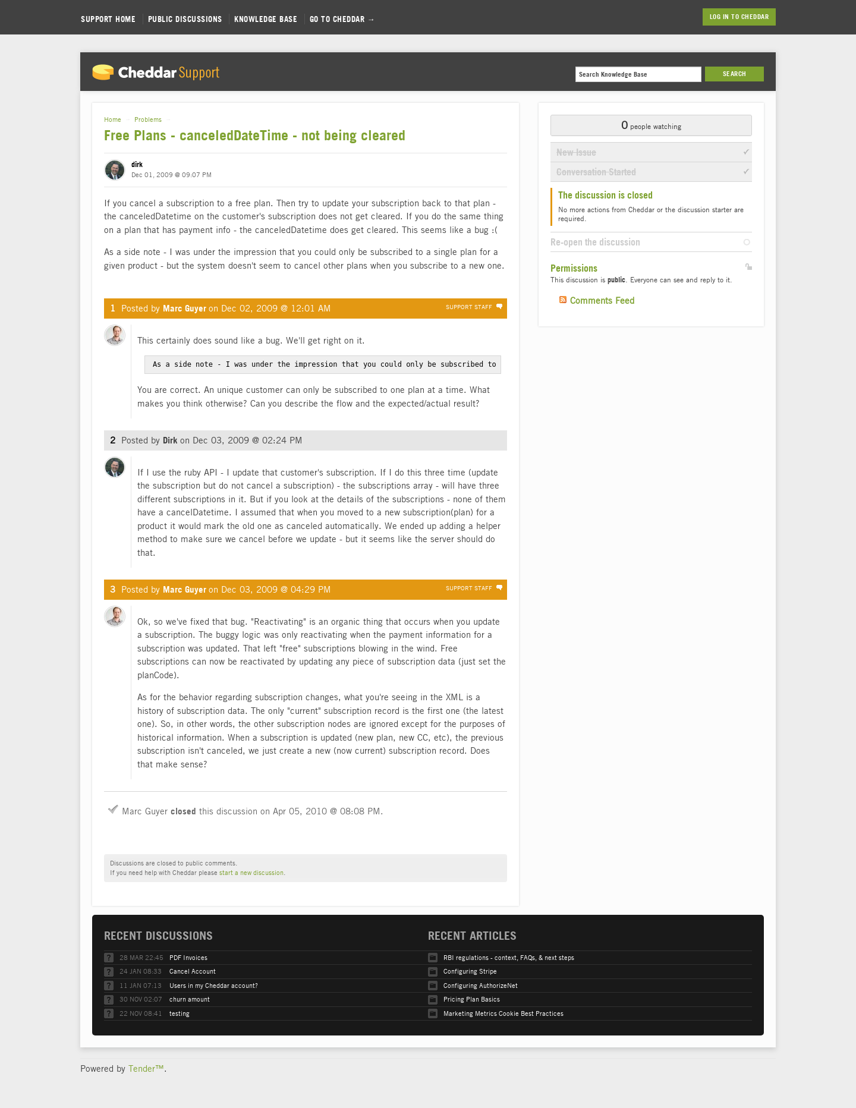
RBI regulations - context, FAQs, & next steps (508, 956)
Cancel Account (192, 970)
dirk (137, 164)
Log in (719, 16)
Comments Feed (602, 300)
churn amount (189, 998)
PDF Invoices (188, 956)
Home (112, 119)
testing (179, 1012)
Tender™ (146, 1067)
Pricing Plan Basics (471, 998)
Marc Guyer (184, 308)
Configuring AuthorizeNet (480, 984)
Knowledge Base (265, 19)
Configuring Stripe (470, 970)
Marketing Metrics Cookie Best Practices (503, 1012)
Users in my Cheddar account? (213, 984)
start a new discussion (251, 871)
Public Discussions (185, 19)
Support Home (108, 19)
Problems (148, 119)
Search (735, 74)
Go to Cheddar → (343, 19)
